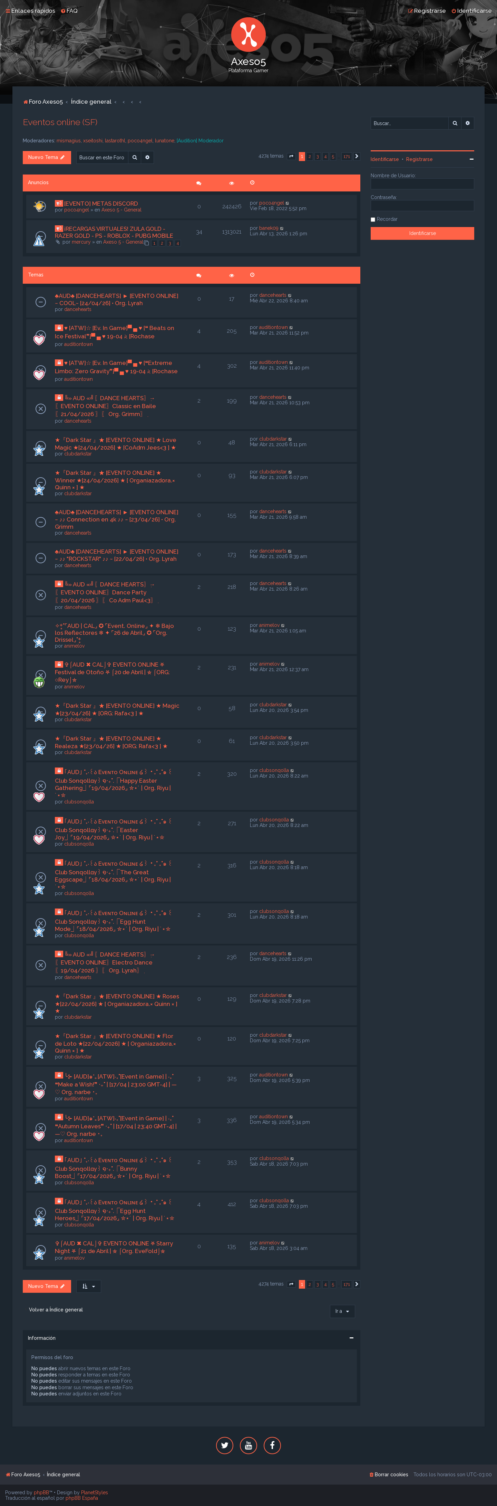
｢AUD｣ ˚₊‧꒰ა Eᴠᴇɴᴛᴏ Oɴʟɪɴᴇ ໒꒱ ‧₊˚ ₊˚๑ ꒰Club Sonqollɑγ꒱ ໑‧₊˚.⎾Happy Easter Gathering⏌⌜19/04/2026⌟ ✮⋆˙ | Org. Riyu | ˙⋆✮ (114, 784)
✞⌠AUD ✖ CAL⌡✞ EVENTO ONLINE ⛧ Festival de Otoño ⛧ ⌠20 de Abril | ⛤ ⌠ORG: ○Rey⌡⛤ (112, 672)
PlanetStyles (94, 1492)
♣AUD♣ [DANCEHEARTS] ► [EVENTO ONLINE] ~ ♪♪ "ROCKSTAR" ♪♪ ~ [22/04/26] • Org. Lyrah (116, 555)
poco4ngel (140, 140)
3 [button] (317, 156)
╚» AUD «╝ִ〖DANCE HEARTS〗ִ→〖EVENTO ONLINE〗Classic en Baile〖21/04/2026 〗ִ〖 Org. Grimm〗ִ (105, 406)
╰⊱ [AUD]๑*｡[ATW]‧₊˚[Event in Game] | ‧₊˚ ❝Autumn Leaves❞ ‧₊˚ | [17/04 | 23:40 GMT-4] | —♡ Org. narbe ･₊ (116, 1126)
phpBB (41, 1492)
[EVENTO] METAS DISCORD (101, 203)
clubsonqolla (79, 801)
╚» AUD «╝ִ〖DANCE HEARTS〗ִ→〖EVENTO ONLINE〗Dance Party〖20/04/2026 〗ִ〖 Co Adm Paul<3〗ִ (105, 592)
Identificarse (385, 159)
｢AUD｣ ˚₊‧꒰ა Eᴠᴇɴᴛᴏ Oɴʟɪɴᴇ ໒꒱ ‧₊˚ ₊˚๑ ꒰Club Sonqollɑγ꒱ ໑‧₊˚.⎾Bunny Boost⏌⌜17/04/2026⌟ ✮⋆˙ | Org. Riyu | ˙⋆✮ (114, 1168)
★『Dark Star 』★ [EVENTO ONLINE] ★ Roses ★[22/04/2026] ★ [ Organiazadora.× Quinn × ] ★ (117, 1003)
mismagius (69, 140)
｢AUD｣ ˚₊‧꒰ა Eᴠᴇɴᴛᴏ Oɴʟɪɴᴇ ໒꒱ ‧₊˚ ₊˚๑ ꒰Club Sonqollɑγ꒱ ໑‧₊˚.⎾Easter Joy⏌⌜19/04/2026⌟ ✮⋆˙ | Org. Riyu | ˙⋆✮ (114, 829)
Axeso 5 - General (121, 210)
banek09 (269, 228)
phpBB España (82, 1498)
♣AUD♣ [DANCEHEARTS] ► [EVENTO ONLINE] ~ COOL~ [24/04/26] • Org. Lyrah (116, 299)
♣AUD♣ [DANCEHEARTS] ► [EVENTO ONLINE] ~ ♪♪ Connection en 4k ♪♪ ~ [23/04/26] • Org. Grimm (116, 519)
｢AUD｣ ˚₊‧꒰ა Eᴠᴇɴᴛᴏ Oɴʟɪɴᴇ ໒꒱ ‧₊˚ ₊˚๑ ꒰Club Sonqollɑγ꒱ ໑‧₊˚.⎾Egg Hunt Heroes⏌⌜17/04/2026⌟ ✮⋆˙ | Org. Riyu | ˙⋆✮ (114, 1210)
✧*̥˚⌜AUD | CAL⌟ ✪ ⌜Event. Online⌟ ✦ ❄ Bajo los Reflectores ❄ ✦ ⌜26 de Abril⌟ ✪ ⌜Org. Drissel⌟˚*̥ (114, 632)
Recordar (387, 219)
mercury (81, 242)
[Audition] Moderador (200, 140)
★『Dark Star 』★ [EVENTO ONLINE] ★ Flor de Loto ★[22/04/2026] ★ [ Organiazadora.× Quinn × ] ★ (115, 1043)
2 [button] (310, 156)
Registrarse (419, 159)
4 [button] (325, 156)
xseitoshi (93, 140)
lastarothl (115, 140)
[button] (291, 156)
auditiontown (78, 344)
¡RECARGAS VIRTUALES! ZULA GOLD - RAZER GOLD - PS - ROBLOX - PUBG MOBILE (114, 232)
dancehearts (77, 309)
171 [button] (346, 156)
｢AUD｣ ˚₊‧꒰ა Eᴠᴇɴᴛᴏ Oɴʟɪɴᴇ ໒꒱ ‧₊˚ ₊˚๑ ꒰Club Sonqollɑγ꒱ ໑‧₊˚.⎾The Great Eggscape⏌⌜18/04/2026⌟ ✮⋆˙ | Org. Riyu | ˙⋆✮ (114, 875)
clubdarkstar (78, 453)
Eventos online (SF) (60, 122)
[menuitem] (69, 11)
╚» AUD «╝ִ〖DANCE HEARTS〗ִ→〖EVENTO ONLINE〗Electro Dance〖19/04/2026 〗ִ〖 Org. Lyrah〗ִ (105, 962)
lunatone (164, 140)
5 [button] (333, 156)
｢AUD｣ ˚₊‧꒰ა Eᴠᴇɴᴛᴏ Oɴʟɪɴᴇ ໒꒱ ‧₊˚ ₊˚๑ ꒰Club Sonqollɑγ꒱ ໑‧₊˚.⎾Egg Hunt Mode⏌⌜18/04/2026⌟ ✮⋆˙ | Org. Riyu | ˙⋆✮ (114, 921)
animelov (74, 646)
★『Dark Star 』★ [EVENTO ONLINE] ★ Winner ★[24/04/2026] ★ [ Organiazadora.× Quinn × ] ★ (115, 480)
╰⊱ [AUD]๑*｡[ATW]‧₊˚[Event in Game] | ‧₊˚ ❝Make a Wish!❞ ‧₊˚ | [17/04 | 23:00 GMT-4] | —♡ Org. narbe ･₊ (116, 1084)
